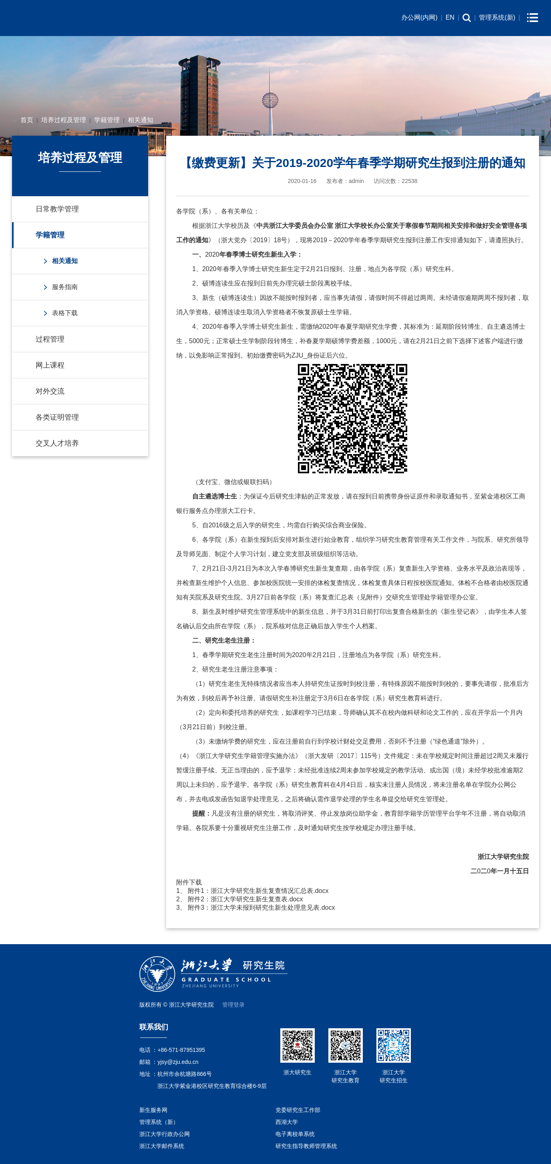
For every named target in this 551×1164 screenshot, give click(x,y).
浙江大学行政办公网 (164, 1134)
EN (450, 17)
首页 (26, 120)
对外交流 (50, 391)
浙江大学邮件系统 (161, 1146)
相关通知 (140, 120)
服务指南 (65, 286)
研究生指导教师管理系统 (306, 1146)
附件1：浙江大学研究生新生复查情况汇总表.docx (258, 890)
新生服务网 (153, 1110)
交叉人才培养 (57, 443)
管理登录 (233, 1004)
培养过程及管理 (63, 120)
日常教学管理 (57, 209)
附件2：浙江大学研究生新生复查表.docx (245, 899)
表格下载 (65, 313)
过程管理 (50, 339)
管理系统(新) (497, 17)
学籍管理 (107, 120)
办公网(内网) (419, 17)
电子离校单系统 (295, 1134)
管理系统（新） (159, 1122)
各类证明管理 (57, 417)
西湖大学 (287, 1122)
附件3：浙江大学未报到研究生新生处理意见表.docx (261, 907)
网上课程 (50, 365)
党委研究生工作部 (298, 1110)
